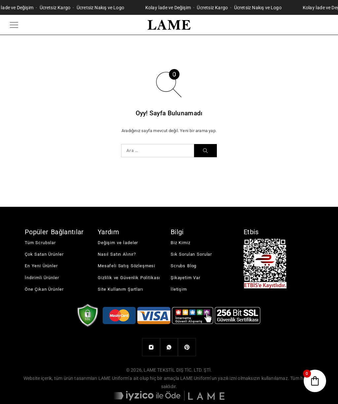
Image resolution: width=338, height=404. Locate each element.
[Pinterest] (187, 347)
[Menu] (14, 25)
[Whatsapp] (169, 347)
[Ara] (205, 150)
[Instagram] (151, 347)
